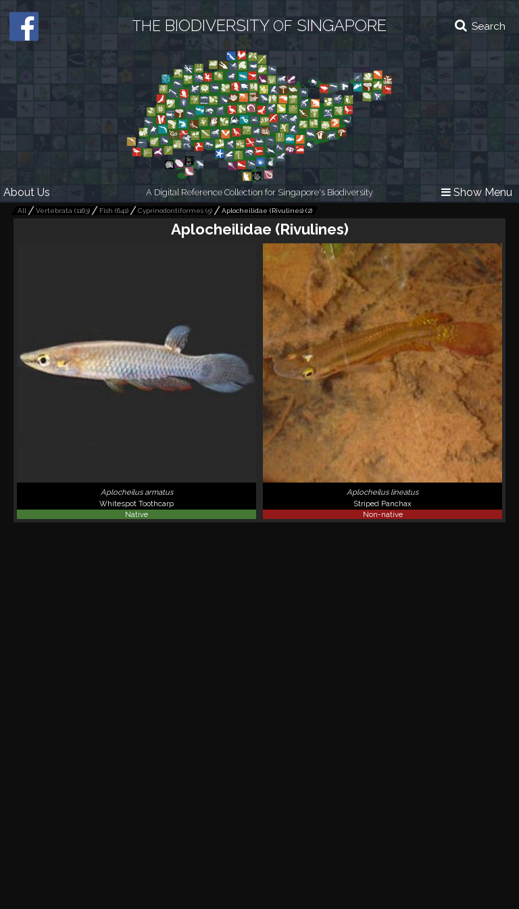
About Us (26, 192)
